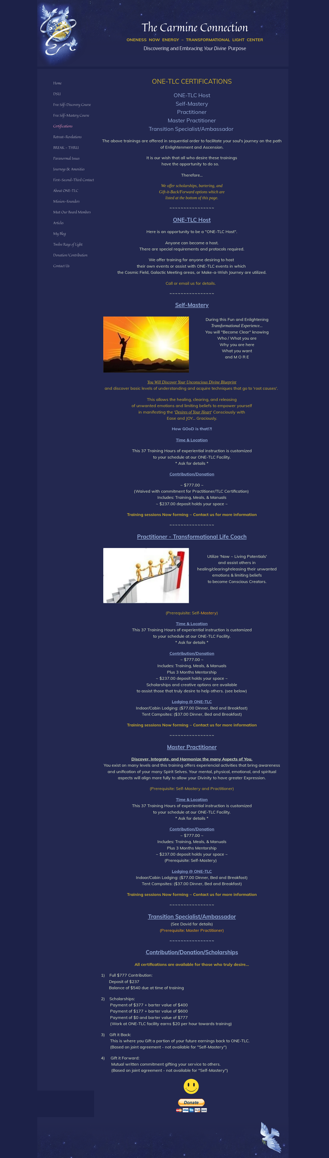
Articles (58, 223)
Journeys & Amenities (69, 169)
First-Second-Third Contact (73, 180)
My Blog (59, 233)
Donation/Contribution (70, 255)
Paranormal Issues (66, 158)
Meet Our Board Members (72, 212)
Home (57, 83)
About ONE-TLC (65, 190)
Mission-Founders (66, 201)
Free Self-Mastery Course (71, 115)
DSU (57, 94)
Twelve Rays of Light (67, 244)
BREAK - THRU (66, 147)
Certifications (62, 126)
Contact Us (61, 266)
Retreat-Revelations (67, 137)
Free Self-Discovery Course (72, 104)
